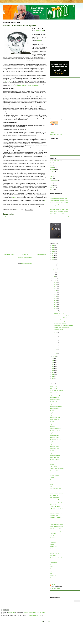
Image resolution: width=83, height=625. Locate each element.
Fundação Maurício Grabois (55, 488)
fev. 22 (55, 294)
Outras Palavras (53, 522)
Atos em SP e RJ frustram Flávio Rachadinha (59, 202)
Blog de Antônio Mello (54, 397)
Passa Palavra (53, 533)
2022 (53, 253)
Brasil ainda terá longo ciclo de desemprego (63, 321)
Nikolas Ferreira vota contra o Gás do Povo (59, 209)
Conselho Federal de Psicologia (56, 473)
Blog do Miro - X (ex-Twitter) (56, 134)
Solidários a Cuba (53, 562)
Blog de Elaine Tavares (54, 408)
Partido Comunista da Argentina (56, 526)
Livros (51, 174)
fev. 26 (55, 286)
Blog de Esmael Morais (55, 413)
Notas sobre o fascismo (58, 329)
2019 (53, 259)
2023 (53, 251)
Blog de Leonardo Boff (54, 421)
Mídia (51, 176)
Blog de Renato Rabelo (54, 448)
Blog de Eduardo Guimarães (55, 406)
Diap (51, 479)
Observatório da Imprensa (55, 517)
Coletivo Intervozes (54, 466)
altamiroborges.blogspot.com (15, 613)
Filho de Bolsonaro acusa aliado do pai (62, 327)
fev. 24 (55, 290)
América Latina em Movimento (56, 390)
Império (51, 171)
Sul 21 (51, 564)
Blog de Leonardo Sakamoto (56, 424)
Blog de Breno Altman (54, 401)
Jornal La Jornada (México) (55, 499)
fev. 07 (55, 344)
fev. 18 (55, 302)
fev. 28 (55, 282)
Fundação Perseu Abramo (55, 491)
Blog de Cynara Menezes (55, 404)
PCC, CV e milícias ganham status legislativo (63, 313)
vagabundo (39, 40)
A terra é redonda (53, 386)
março (54, 278)
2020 (53, 257)
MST (51, 511)
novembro (55, 263)
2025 (53, 247)
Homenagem (52, 169)
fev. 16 (55, 306)
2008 (53, 378)
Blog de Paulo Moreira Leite (56, 446)
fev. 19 (55, 300)
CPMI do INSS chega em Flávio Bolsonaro (59, 213)
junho (54, 272)
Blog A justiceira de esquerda (56, 395)
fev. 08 (55, 342)
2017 (53, 360)
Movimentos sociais (54, 180)
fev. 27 (55, 284)
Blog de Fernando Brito (55, 415)
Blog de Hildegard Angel (55, 417)
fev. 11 (55, 336)
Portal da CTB (53, 539)
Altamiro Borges (55, 584)
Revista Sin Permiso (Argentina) (56, 557)
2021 (53, 255)
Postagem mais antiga (41, 254)
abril (54, 276)
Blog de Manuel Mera (54, 435)
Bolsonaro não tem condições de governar (62, 317)
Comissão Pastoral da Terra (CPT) (57, 468)
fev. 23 (55, 292)
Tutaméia (52, 568)
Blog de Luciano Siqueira (55, 430)
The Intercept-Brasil (39, 30)
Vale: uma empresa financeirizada (60, 323)
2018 (53, 358)
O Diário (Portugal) (54, 515)
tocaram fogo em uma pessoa (36, 77)
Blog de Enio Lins (53, 410)
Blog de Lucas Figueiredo (55, 428)
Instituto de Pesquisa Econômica (56, 493)
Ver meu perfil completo (55, 588)
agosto (54, 268)
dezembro (55, 261)
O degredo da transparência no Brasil (61, 315)
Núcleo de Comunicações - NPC (56, 513)
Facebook (52, 132)
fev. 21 (55, 296)
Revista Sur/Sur (53, 560)
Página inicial (25, 254)
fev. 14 (55, 310)
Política (51, 185)
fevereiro (55, 280)
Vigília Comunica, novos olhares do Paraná (59, 211)
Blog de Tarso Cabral (54, 457)
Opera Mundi (52, 519)
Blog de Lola (52, 426)
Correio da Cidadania (54, 475)
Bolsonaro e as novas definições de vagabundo (63, 325)
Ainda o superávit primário (59, 319)
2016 (53, 362)
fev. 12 (55, 334)
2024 (53, 249)
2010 (53, 374)
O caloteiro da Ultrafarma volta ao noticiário (59, 207)
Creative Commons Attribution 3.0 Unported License (34, 612)
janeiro (54, 356)
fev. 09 (55, 340)
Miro (51, 178)
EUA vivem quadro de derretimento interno (59, 204)
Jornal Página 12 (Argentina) (56, 502)
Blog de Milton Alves (54, 441)
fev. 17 (55, 304)
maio (54, 274)
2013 (53, 368)
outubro (54, 265)
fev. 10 (55, 338)
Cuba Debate (52, 477)
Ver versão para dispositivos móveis (25, 257)
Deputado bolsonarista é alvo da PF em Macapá (59, 216)
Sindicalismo (52, 187)
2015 (53, 364)
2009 (53, 376)
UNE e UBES (53, 575)
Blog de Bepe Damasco (55, 399)
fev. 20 (55, 298)
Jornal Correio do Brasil (55, 497)
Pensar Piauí (52, 537)
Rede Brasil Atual (53, 546)
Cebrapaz (52, 464)
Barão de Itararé (53, 392)
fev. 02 (55, 351)
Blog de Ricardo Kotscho (55, 453)
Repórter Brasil (53, 548)
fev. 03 (55, 349)
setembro (55, 267)
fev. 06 (55, 345)
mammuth (41, 621)
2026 (53, 245)
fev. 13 (55, 332)
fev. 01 (55, 353)
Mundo (51, 183)
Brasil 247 (52, 461)
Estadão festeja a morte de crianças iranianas (59, 200)
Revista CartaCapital (54, 551)
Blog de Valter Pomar (54, 459)
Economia (52, 167)
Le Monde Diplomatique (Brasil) (56, 508)
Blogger (51, 621)
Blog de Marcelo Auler (54, 437)
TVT (51, 571)
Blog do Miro (4, 612)
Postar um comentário (9, 216)
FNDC (51, 486)
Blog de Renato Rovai (54, 450)
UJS (51, 573)
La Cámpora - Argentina (55, 506)
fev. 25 (55, 288)
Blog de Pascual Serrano (55, 444)
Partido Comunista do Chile (55, 528)
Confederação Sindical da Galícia (57, 470)
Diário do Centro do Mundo (55, 482)
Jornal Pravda (53, 504)
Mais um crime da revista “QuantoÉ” (57, 196)
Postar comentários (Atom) (26, 263)
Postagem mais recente (9, 254)
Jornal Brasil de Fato (54, 495)
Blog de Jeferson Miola (54, 419)
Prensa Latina (53, 542)
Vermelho (52, 577)
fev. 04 (55, 348)
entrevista (14, 197)
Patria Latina (52, 535)
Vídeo (51, 189)
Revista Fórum (53, 555)
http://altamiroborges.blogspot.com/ (35, 615)
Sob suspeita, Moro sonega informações (62, 311)
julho (54, 271)
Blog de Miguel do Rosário (55, 439)
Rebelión (52, 544)
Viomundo (52, 580)
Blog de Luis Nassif (54, 433)
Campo (51, 162)
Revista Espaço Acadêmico (55, 553)
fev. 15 (55, 308)
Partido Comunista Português (56, 531)
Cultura (51, 165)
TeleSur (51, 566)
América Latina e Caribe (55, 160)
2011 (53, 372)
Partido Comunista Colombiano (56, 524)
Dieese (51, 484)
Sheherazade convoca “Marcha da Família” (59, 198)
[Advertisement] (25, 236)
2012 (53, 370)
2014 (53, 366)
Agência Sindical (53, 388)
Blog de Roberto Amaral (55, 455)
